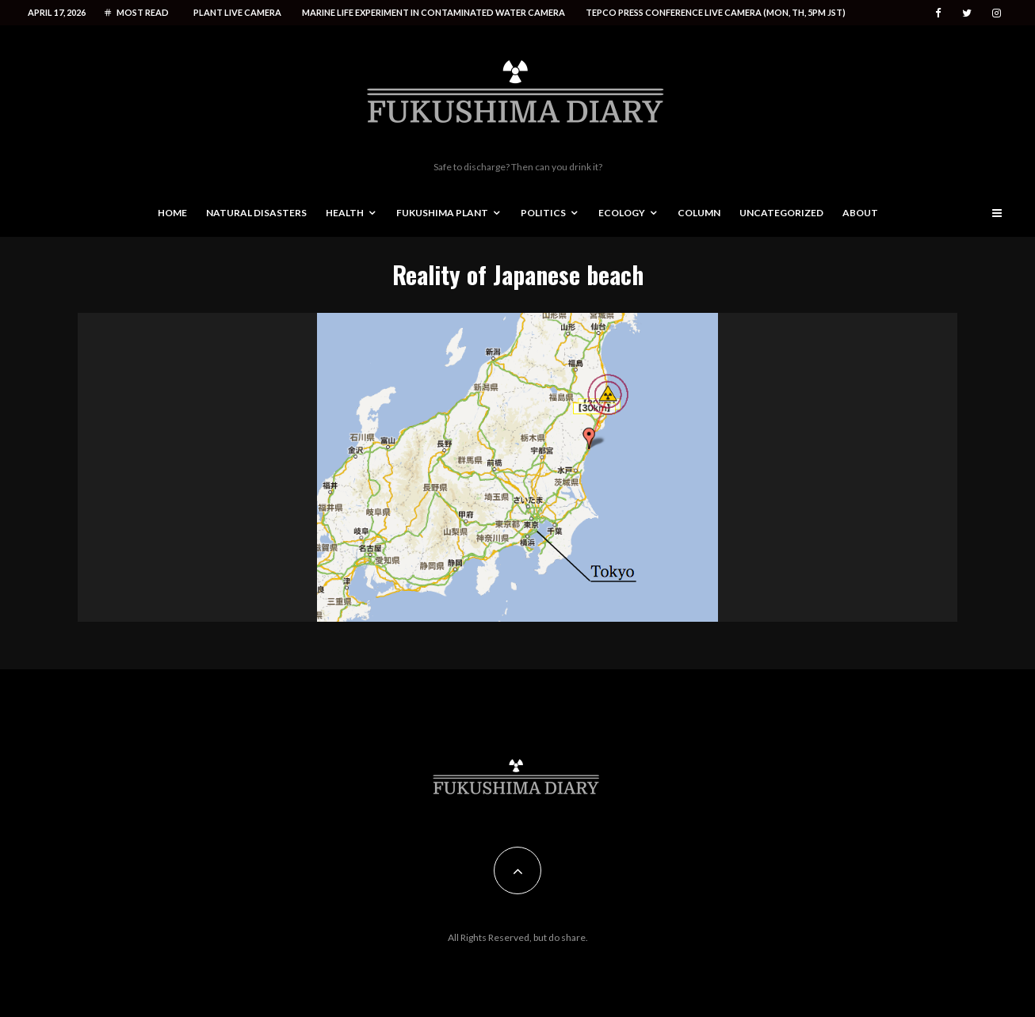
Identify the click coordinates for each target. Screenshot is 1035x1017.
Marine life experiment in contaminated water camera (433, 12)
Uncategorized (781, 213)
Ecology (621, 213)
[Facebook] (938, 13)
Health (345, 213)
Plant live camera (237, 12)
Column (699, 213)
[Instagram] (996, 13)
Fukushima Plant (442, 213)
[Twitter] (967, 13)
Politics (543, 213)
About (860, 213)
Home (172, 213)
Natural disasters (256, 213)
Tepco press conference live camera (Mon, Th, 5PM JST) (716, 12)
